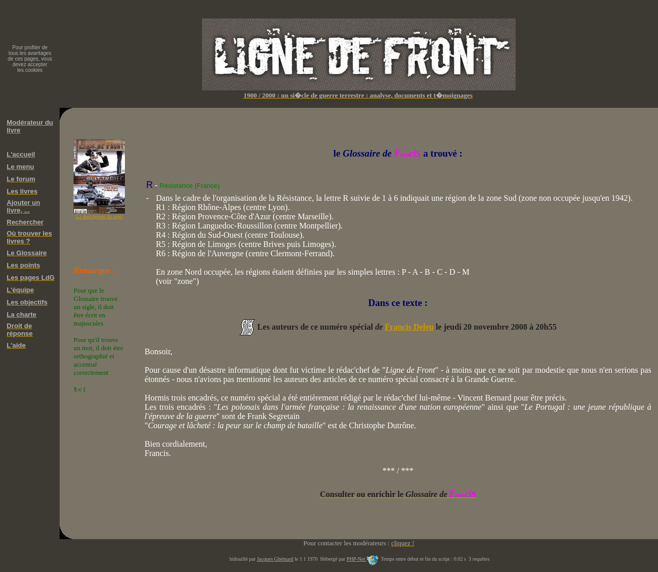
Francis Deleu (409, 326)
